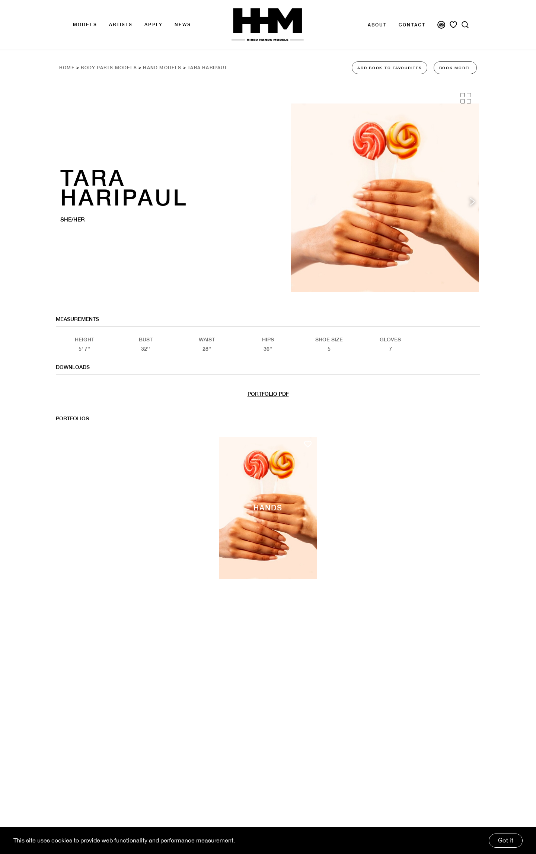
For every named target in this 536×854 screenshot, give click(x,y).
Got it (505, 840)
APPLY (153, 24)
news (183, 24)
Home (67, 67)
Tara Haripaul (208, 67)
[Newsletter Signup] (441, 25)
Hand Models (162, 67)
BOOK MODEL (455, 68)
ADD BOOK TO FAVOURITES (389, 68)
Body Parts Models (109, 67)
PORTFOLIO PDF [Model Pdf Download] (268, 394)
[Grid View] (466, 98)
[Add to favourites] (307, 444)
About (377, 25)
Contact (412, 25)
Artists (121, 24)
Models (85, 24)
